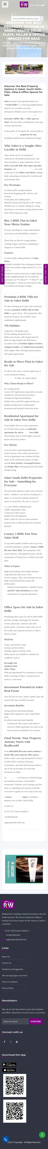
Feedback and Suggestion (12, 969)
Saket (26, 432)
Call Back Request (46, 274)
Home (7, 42)
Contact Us (6, 963)
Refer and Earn (2, 274)
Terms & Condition (10, 982)
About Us (6, 956)
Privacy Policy (7, 988)
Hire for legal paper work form (14, 975)
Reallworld (17, 797)
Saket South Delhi (12, 134)
